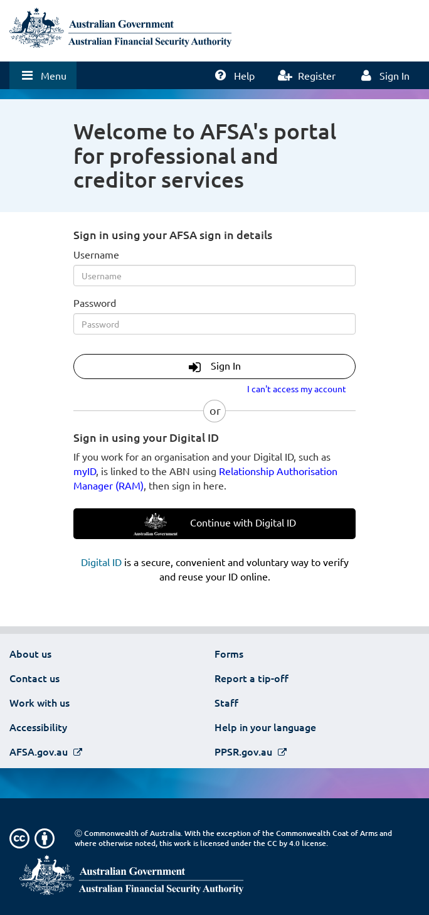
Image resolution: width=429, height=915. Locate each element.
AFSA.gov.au (39, 751)
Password (94, 302)
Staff (226, 702)
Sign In (215, 366)
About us (30, 653)
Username (96, 254)
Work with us (39, 702)
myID (84, 470)
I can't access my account (296, 388)
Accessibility (38, 727)
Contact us (34, 678)
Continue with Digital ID (215, 524)
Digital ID (101, 561)
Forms (228, 653)
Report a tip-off (251, 678)
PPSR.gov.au (244, 751)
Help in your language (265, 727)
